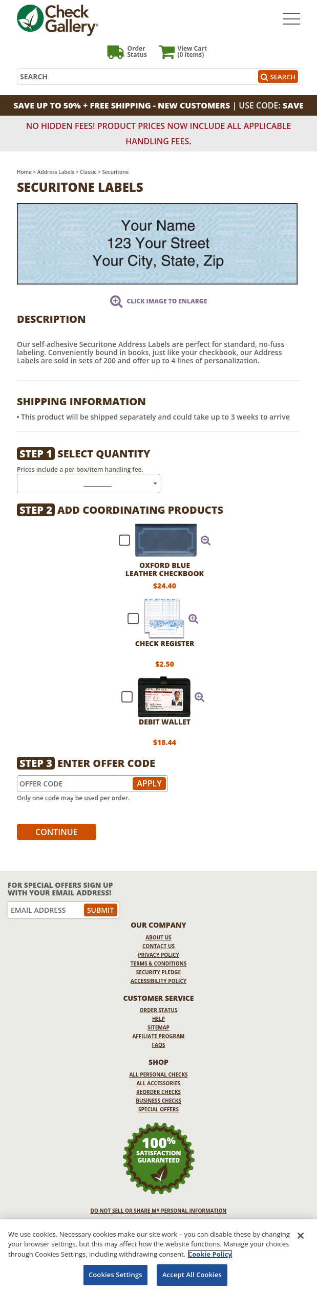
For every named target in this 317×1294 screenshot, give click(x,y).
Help (158, 1019)
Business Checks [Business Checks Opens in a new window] (158, 1101)
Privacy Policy (158, 955)
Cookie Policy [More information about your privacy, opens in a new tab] (210, 1254)
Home (24, 172)
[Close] (300, 1235)
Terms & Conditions (159, 963)
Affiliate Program (158, 1036)
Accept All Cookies (192, 1274)
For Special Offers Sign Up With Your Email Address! (60, 889)
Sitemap (158, 1027)
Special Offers (158, 1109)
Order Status (159, 1010)
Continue (56, 832)
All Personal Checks (158, 1074)
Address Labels (55, 172)
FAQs (158, 1045)
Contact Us (158, 946)
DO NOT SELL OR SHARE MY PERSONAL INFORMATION (159, 1210)
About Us (158, 937)
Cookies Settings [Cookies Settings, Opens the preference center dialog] (115, 1274)
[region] (158, 1256)
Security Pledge (158, 972)
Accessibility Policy (158, 981)
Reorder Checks (158, 1092)
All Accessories (158, 1083)
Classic (88, 172)
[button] (206, 540)
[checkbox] (160, 540)
